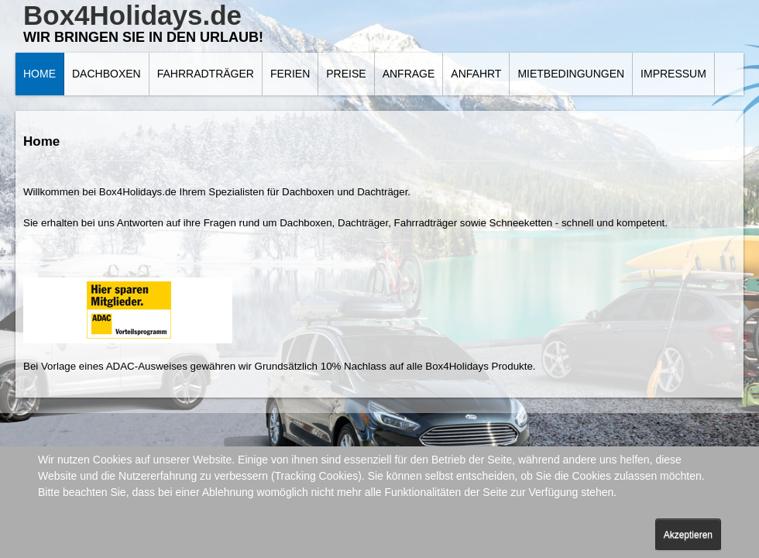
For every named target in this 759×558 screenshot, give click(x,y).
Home (39, 73)
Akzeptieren (688, 534)
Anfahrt (476, 73)
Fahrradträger (205, 73)
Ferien (290, 73)
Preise (346, 73)
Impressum (673, 73)
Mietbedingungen (570, 73)
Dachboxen (106, 73)
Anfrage (409, 73)
